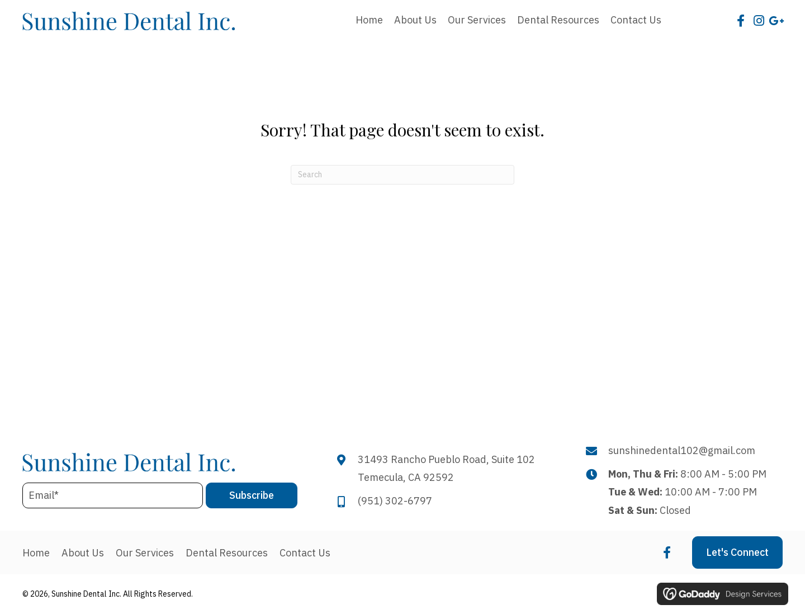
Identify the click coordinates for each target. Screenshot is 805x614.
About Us (82, 553)
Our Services (145, 553)
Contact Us (305, 553)
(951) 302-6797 (395, 500)
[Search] (402, 175)
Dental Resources (227, 553)
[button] (741, 21)
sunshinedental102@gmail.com (681, 450)
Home (36, 553)
